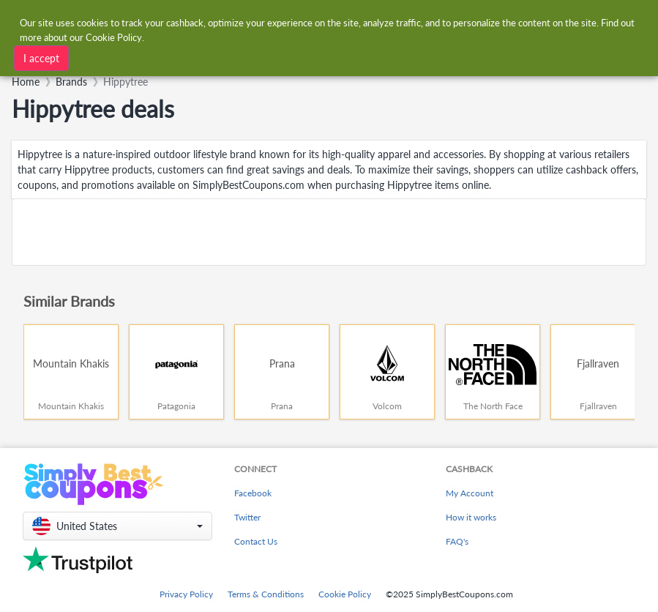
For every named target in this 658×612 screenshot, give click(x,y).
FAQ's (457, 541)
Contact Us (255, 541)
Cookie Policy (344, 594)
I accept (41, 57)
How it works (471, 517)
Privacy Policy (186, 594)
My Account (469, 493)
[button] (117, 526)
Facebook (253, 493)
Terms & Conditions (266, 594)
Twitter (247, 517)
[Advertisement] (329, 232)
